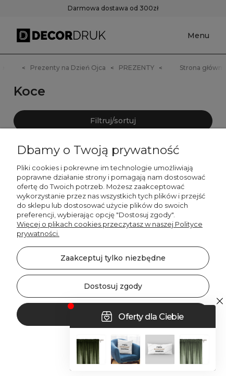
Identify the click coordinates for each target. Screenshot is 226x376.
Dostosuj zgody (113, 286)
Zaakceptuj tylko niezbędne (113, 258)
